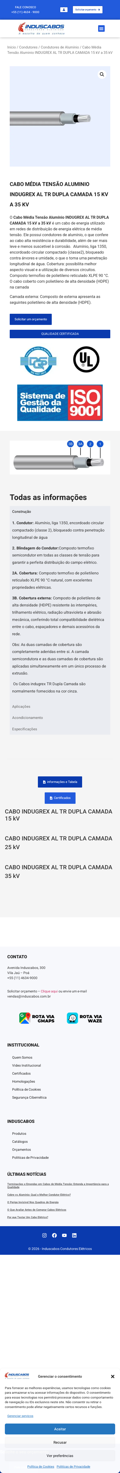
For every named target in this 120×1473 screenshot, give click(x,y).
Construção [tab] (21, 511)
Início (11, 47)
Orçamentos (21, 1367)
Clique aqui (49, 1209)
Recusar (60, 1442)
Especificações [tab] (24, 729)
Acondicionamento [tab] (27, 717)
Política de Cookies (40, 1466)
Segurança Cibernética (29, 1315)
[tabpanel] (60, 609)
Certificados (21, 1291)
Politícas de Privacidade (73, 1466)
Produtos (19, 1351)
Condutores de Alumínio (60, 47)
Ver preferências (60, 1455)
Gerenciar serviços (20, 1416)
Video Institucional (26, 1283)
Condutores (28, 47)
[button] (112, 1376)
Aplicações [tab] (21, 706)
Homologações (23, 1299)
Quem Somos (22, 1275)
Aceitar (60, 1429)
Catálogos (20, 1359)
